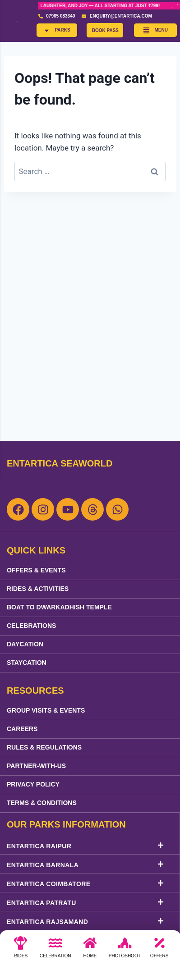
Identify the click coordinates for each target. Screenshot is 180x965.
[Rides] (20, 950)
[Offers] (159, 950)
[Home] (89, 950)
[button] (57, 30)
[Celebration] (55, 950)
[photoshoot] (124, 950)
